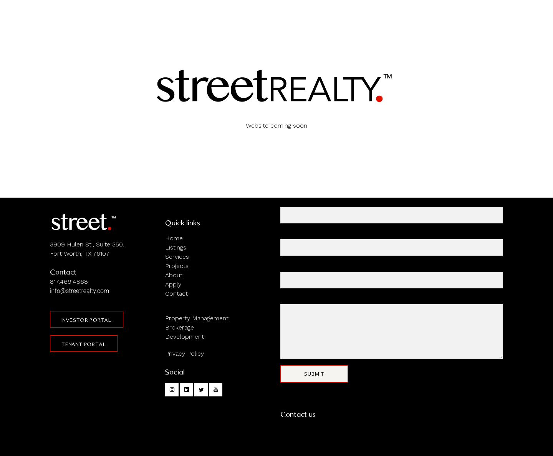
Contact (176, 293)
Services (177, 256)
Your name (391, 211)
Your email (391, 243)
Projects (177, 266)
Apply (173, 284)
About (173, 275)
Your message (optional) (391, 327)
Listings (175, 247)
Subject (391, 276)
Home (174, 238)
